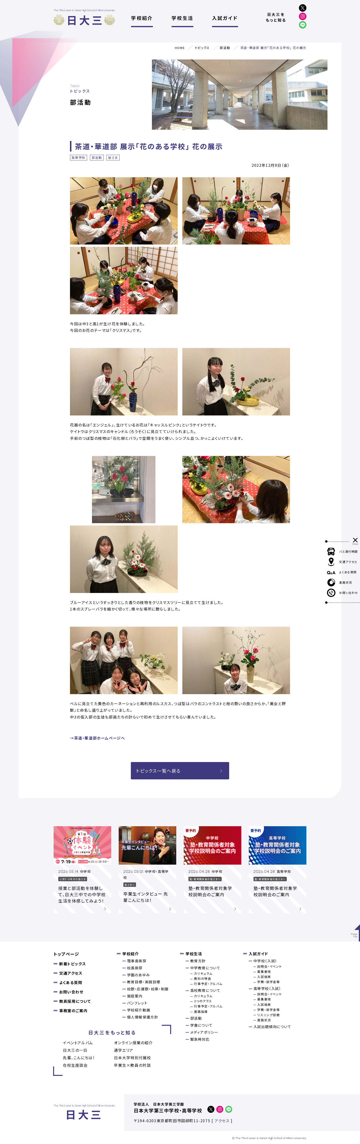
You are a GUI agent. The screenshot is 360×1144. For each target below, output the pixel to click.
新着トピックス (72, 963)
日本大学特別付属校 (132, 1057)
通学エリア (123, 1050)
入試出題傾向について (272, 1026)
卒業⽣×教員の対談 (132, 1065)
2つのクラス (203, 1001)
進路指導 (201, 1011)
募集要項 (264, 971)
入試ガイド (225, 18)
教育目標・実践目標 (143, 981)
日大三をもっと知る (276, 17)
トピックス (202, 47)
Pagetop (354, 935)
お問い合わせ (71, 992)
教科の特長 (202, 978)
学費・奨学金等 (268, 982)
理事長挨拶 (137, 960)
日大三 (85, 19)
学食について (201, 1025)
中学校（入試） (265, 960)
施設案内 (135, 995)
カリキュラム (203, 973)
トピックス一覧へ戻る (180, 770)
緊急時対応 (200, 1039)
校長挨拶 (135, 967)
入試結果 (264, 976)
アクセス (222, 1120)
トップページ (66, 954)
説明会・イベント (269, 966)
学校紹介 (142, 18)
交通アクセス (71, 973)
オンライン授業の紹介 (133, 1042)
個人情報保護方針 (142, 1016)
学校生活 (182, 18)
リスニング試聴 (268, 1015)
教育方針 (198, 960)
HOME (180, 47)
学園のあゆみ (138, 974)
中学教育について (205, 967)
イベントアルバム (78, 1042)
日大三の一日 (75, 1050)
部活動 (225, 47)
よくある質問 (70, 982)
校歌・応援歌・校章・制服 (148, 988)
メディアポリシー (204, 1032)
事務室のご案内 (73, 1010)
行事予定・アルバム (208, 983)
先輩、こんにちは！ (79, 1057)
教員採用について (75, 1001)
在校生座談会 (75, 1065)
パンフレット (137, 1002)
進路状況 (264, 1020)
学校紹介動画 (139, 1009)
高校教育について (205, 990)
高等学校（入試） (267, 988)
